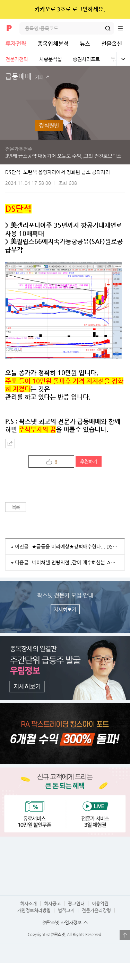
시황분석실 (50, 59)
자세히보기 (65, 609)
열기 (125, 935)
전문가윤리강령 (96, 910)
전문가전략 (17, 59)
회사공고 (52, 903)
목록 (16, 507)
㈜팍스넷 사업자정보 (62, 922)
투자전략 (16, 43)
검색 (108, 28)
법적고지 (66, 910)
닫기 (120, 9)
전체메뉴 (124, 28)
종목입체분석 (53, 43)
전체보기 (123, 59)
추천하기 (88, 461)
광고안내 (76, 903)
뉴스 (85, 43)
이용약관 (100, 903)
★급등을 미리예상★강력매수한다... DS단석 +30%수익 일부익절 (75, 546)
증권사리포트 (86, 59)
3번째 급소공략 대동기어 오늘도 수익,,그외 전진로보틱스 (63, 156)
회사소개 (28, 903)
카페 (39, 77)
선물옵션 (111, 43)
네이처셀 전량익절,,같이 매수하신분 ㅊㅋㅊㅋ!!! (75, 562)
